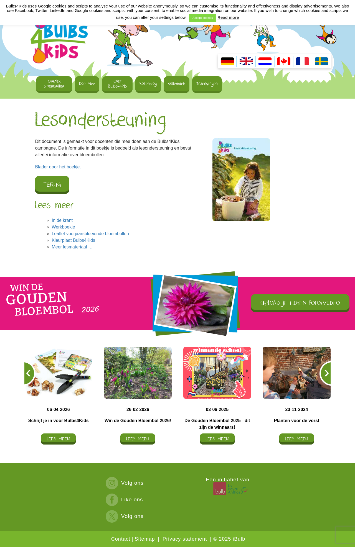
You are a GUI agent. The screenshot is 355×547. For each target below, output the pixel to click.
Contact (120, 539)
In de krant (62, 220)
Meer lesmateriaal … (72, 247)
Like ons (124, 499)
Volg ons (125, 483)
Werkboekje (63, 227)
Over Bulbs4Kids (117, 83)
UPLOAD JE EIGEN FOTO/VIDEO (300, 303)
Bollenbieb (176, 83)
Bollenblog (148, 83)
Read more (228, 17)
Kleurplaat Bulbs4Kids (73, 240)
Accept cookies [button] (202, 17)
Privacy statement (185, 539)
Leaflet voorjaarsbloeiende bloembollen (90, 233)
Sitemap (145, 539)
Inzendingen (207, 83)
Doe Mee (87, 83)
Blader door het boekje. (58, 167)
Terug (52, 184)
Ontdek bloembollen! (54, 83)
